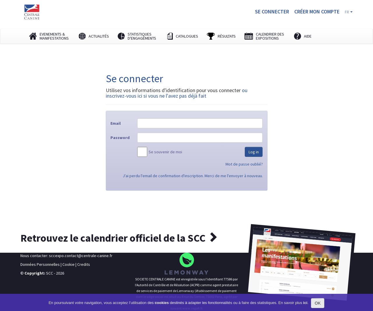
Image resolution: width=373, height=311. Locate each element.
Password (120, 137)
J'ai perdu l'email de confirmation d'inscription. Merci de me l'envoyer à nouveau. (193, 175)
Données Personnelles (40, 264)
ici (305, 303)
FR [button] (349, 12)
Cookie (68, 264)
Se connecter (272, 11)
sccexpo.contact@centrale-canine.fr (80, 255)
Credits (83, 264)
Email (115, 123)
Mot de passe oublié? (244, 164)
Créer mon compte (316, 11)
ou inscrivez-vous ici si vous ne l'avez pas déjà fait (176, 93)
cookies (162, 303)
